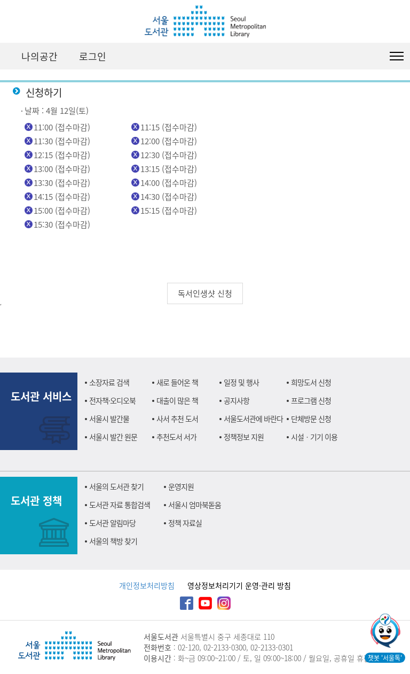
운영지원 (181, 486)
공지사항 (236, 400)
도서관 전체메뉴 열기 (397, 56)
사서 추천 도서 (177, 418)
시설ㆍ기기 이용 (314, 436)
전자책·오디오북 (112, 400)
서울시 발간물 (109, 418)
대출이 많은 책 (177, 400)
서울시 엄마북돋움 (194, 504)
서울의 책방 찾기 (113, 541)
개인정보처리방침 (147, 585)
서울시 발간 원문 (113, 436)
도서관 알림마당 (112, 522)
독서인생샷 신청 (205, 293)
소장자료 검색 (109, 382)
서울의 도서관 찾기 (116, 486)
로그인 (92, 56)
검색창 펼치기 (370, 56)
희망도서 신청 (311, 382)
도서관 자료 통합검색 (119, 504)
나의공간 (39, 56)
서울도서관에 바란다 (253, 418)
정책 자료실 (185, 522)
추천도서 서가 (176, 436)
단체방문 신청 (311, 418)
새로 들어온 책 (177, 382)
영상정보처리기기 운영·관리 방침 (239, 585)
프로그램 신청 (311, 400)
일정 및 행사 (241, 382)
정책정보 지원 (244, 436)
